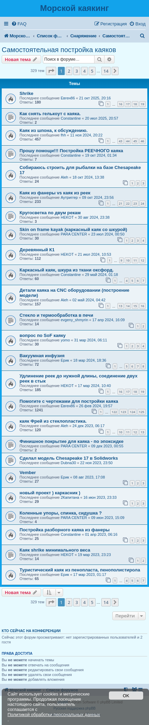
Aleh (64, 177)
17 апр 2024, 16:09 (108, 320)
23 (135, 203)
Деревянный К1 (37, 249)
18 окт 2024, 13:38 (88, 177)
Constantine (71, 118)
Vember (28, 472)
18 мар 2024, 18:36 (89, 360)
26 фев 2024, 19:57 (95, 406)
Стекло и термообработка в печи (56, 315)
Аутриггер (69, 197)
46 (142, 141)
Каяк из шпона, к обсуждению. (54, 130)
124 (132, 412)
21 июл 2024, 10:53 (94, 254)
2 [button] (69, 71)
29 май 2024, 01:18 (101, 275)
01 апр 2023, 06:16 (101, 534)
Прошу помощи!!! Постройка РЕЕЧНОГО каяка (71, 150)
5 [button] (92, 71)
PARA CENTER (74, 234)
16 (120, 104)
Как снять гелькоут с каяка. (50, 113)
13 (120, 306)
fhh (63, 135)
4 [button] (84, 71)
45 (135, 141)
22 (127, 203)
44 (127, 141)
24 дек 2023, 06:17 (88, 426)
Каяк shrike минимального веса (55, 550)
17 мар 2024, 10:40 (94, 386)
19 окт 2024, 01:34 (101, 155)
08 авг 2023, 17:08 (89, 477)
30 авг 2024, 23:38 (93, 217)
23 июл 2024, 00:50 (107, 234)
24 (142, 203)
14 (127, 306)
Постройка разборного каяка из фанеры (65, 529)
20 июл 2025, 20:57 (101, 118)
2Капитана (70, 497)
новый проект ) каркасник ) (50, 492)
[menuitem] (18, 24)
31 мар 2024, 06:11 (90, 340)
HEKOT (67, 217)
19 (142, 104)
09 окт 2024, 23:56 (98, 197)
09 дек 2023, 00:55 (107, 446)
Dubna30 (68, 463)
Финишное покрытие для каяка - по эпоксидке (72, 441)
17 (127, 104)
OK (126, 695)
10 (127, 260)
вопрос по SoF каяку (43, 335)
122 (114, 412)
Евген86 (68, 98)
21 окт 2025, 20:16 (95, 98)
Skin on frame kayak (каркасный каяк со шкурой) (73, 229)
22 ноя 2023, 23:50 (96, 463)
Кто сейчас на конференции (31, 631)
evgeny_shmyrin (74, 320)
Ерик (65, 360)
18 (135, 104)
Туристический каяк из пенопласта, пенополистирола (80, 569)
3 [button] (76, 71)
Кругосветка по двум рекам (50, 212)
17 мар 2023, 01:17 (89, 574)
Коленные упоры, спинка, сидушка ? (61, 513)
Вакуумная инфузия (42, 355)
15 (135, 306)
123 (123, 412)
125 (141, 412)
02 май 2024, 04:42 (88, 300)
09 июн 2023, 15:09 (107, 518)
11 (135, 260)
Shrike (26, 93)
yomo (65, 340)
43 (120, 141)
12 (142, 260)
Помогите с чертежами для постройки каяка (69, 401)
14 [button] (106, 71)
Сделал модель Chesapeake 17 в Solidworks (69, 458)
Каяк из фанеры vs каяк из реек (55, 192)
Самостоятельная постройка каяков (59, 49)
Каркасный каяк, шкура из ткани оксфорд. (67, 270)
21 (120, 203)
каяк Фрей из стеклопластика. (53, 421)
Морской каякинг (74, 8)
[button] (51, 71)
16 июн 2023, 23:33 (99, 497)
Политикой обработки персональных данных (54, 714)
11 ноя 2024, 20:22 (86, 135)
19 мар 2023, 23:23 (94, 555)
